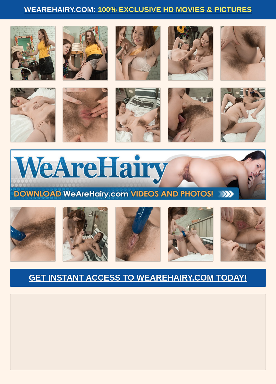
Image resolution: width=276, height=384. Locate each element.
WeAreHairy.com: (138, 9)
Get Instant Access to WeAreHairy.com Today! (138, 279)
